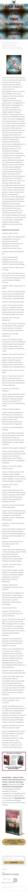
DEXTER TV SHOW (10, 863)
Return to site (6, 868)
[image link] (14, 750)
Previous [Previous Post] (4, 858)
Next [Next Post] (3, 861)
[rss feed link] (15, 869)
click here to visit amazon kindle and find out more (14, 831)
